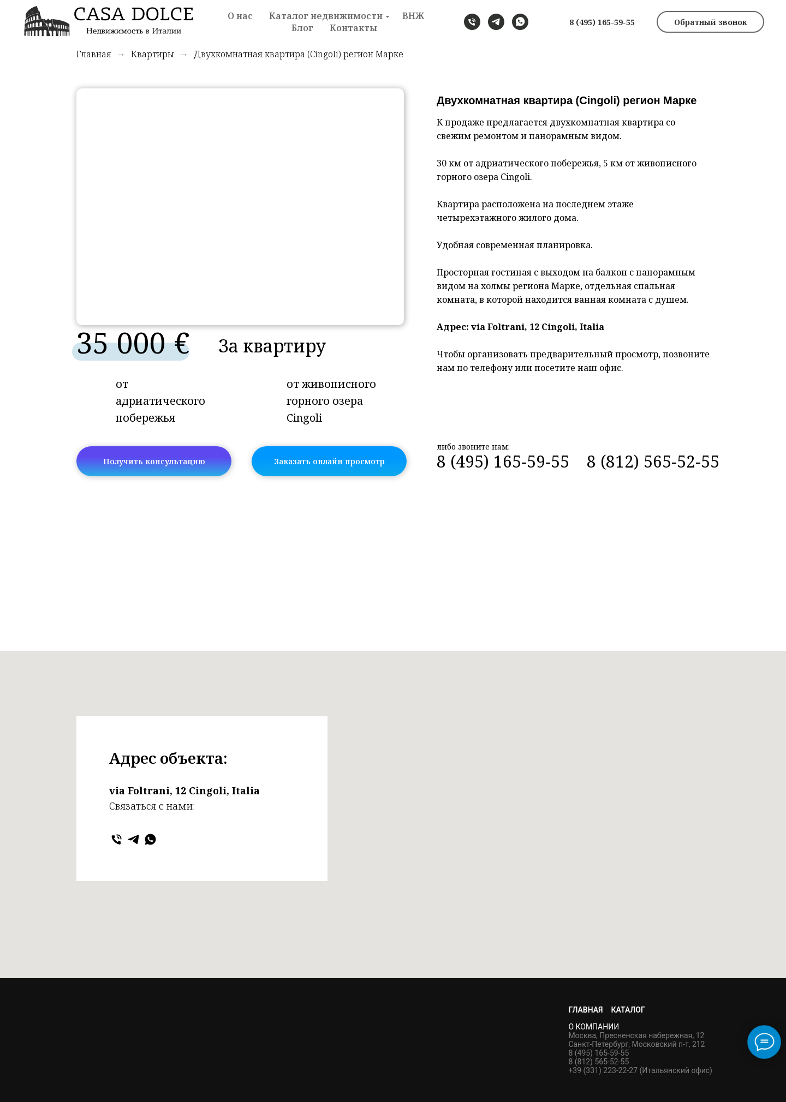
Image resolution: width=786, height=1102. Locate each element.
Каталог (628, 1009)
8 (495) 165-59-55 (602, 22)
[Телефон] (116, 839)
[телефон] (472, 22)
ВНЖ (413, 16)
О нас (240, 16)
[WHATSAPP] (520, 22)
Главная (93, 54)
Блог (302, 28)
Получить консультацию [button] (154, 461)
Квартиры (152, 54)
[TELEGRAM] (496, 22)
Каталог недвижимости (326, 16)
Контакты (353, 28)
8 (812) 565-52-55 (653, 461)
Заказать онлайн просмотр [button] (329, 461)
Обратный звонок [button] (710, 22)
